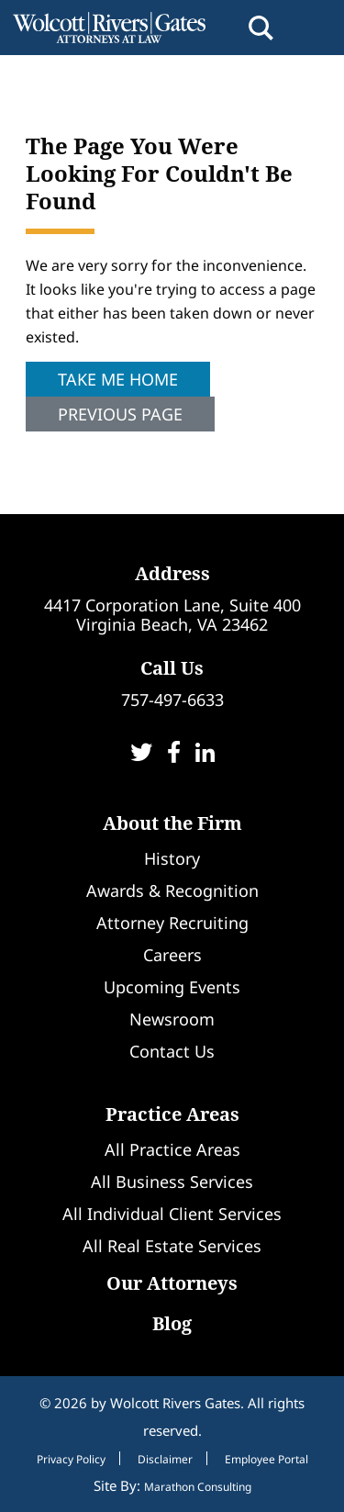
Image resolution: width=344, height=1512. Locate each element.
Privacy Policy (71, 1459)
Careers (172, 955)
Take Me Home (118, 379)
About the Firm (172, 823)
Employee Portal (266, 1459)
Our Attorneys (172, 1283)
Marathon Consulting (197, 1487)
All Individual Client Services (172, 1214)
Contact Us (172, 1051)
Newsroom (172, 1019)
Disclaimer (165, 1459)
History (172, 858)
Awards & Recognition (172, 890)
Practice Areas (172, 1114)
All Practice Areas (172, 1149)
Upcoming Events (172, 987)
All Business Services (172, 1181)
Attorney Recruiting (172, 923)
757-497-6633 (172, 700)
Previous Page (120, 414)
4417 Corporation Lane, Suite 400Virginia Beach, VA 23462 (172, 614)
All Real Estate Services (172, 1246)
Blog (172, 1323)
